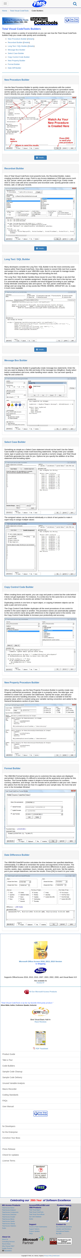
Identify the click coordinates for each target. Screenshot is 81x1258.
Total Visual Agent (34, 1210)
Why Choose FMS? (8, 1246)
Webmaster (56, 1255)
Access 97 (40, 983)
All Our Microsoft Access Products (43, 992)
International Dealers (62, 1231)
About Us (5, 1239)
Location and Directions (63, 1229)
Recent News (6, 1244)
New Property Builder (16, 60)
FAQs (4, 1100)
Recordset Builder (15, 42)
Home (4, 11)
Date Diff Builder (14, 68)
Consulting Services (8, 1241)
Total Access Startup (8, 1223)
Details (31, 39)
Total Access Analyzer (9, 1210)
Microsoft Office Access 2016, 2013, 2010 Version (40, 961)
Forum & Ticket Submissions (38, 1227)
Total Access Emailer (8, 1217)
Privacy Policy (48, 1255)
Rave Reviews (40, 1022)
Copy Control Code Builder (19, 57)
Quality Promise (7, 1248)
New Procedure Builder (17, 39)
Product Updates (34, 1231)
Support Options (34, 1229)
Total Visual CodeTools (19, 11)
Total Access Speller (8, 1221)
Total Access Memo (8, 1219)
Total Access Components (10, 1212)
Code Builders (8, 1066)
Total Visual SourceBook (36, 1214)
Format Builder (14, 64)
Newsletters (8, 1250)
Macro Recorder (9, 1089)
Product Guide (8, 1054)
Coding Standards (10, 1095)
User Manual (8, 1106)
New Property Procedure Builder (21, 682)
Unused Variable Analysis (13, 1083)
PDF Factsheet (42, 1049)
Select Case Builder (16, 53)
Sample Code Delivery (12, 1077)
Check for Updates (10, 1155)
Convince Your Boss (11, 1138)
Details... (40, 158)
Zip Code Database (35, 1216)
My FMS (58, 1233)
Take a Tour (7, 1060)
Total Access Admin (8, 1208)
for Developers (8, 1126)
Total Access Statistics (9, 1226)
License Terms (8, 1161)
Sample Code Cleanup (12, 1071)
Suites (4, 1228)
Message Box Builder (16, 50)
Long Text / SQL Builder (17, 46)
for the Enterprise (10, 1132)
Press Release (8, 1149)
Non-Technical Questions (64, 1227)
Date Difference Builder (16, 855)
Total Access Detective (9, 1214)
